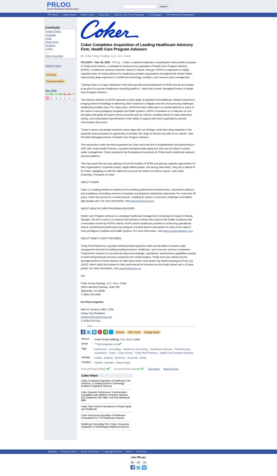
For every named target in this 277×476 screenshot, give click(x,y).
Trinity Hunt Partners (146, 352)
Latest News (69, 14)
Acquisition (100, 352)
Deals (143, 357)
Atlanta (98, 362)
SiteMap (52, 451)
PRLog (116, 62)
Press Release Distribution (63, 7)
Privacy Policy (69, 451)
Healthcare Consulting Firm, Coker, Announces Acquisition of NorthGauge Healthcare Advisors (105, 425)
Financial (133, 357)
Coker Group (125, 352)
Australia (51, 35)
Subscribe (103, 14)
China (49, 48)
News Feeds (87, 14)
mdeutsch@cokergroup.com (96, 316)
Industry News (53, 65)
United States (53, 31)
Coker (112, 352)
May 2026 (51, 90)
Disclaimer (154, 369)
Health (98, 357)
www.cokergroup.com (142, 201)
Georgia (108, 362)
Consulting (115, 349)
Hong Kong (52, 42)
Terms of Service (90, 451)
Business (120, 357)
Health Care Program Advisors (177, 352)
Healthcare (100, 349)
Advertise (141, 451)
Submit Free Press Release (128, 14)
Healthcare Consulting (135, 349)
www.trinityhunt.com (130, 268)
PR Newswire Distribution (180, 14)
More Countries (54, 56)
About (129, 451)
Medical (108, 357)
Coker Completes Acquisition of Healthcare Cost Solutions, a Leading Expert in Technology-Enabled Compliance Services (105, 383)
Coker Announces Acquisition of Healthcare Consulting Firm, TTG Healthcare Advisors (103, 416)
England (50, 45)
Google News (151, 332)
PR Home (53, 14)
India (48, 38)
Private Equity (182, 349)
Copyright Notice (112, 451)
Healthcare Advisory (161, 349)
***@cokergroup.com (106, 344)
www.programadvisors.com (178, 230)
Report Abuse (171, 369)
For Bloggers (155, 14)
